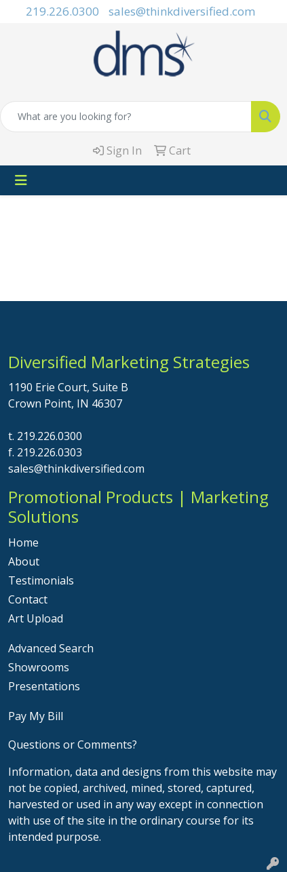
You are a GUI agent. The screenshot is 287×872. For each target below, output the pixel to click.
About (23, 561)
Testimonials (41, 580)
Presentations (44, 686)
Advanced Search (51, 648)
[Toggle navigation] (21, 180)
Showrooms (38, 667)
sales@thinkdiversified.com (182, 11)
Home (23, 542)
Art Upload (35, 618)
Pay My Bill (35, 716)
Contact (27, 599)
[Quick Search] (126, 116)
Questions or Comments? (72, 744)
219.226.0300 (62, 11)
